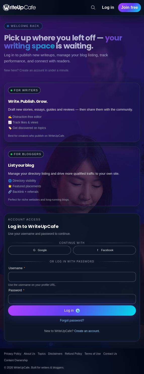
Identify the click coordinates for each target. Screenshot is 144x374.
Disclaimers (55, 353)
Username (17, 268)
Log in (108, 7)
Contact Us (110, 353)
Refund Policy (73, 353)
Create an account (86, 331)
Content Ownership (16, 360)
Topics (42, 353)
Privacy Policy (12, 353)
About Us (29, 353)
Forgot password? (72, 320)
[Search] (93, 7)
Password (16, 290)
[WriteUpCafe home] (19, 7)
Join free (129, 7)
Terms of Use (93, 353)
